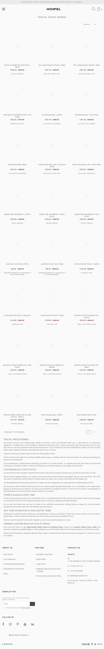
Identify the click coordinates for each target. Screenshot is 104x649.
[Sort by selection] (86, 24)
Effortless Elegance (17, 424)
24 (95, 25)
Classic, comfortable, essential (86, 325)
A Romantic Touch (86, 273)
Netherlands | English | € (19, 637)
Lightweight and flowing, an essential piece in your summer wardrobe (17, 274)
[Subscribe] (32, 605)
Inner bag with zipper (52, 424)
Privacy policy (26, 609)
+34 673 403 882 (76, 572)
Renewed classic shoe (17, 124)
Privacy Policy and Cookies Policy (48, 577)
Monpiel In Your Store (44, 555)
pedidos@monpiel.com (78, 577)
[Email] (16, 605)
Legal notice (41, 565)
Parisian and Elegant (17, 74)
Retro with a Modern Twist (52, 74)
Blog (5, 574)
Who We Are (8, 555)
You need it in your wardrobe (51, 124)
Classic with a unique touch (52, 174)
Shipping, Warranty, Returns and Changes (48, 571)
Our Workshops (10, 560)
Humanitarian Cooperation (14, 570)
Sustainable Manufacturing (14, 565)
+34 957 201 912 (76, 567)
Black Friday (41, 560)
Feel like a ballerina (17, 224)
